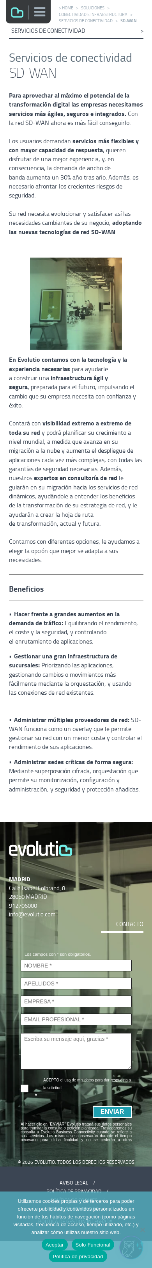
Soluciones (92, 7)
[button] (40, 12)
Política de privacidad (78, 1256)
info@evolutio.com (32, 914)
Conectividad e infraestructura (93, 14)
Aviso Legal (74, 1183)
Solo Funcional (93, 1245)
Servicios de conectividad (86, 20)
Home (67, 7)
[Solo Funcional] (142, 1230)
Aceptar (55, 1245)
